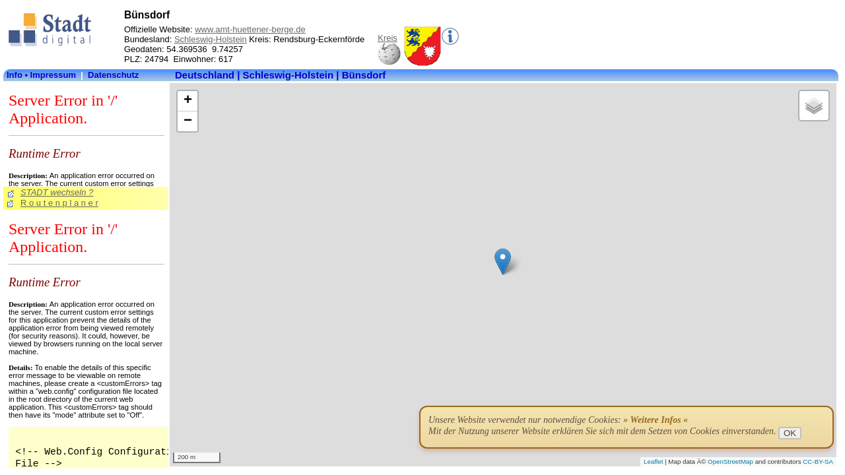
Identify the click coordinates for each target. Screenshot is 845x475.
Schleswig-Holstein (210, 39)
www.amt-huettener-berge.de (250, 29)
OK (790, 433)
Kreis (387, 38)
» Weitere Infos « (655, 420)
